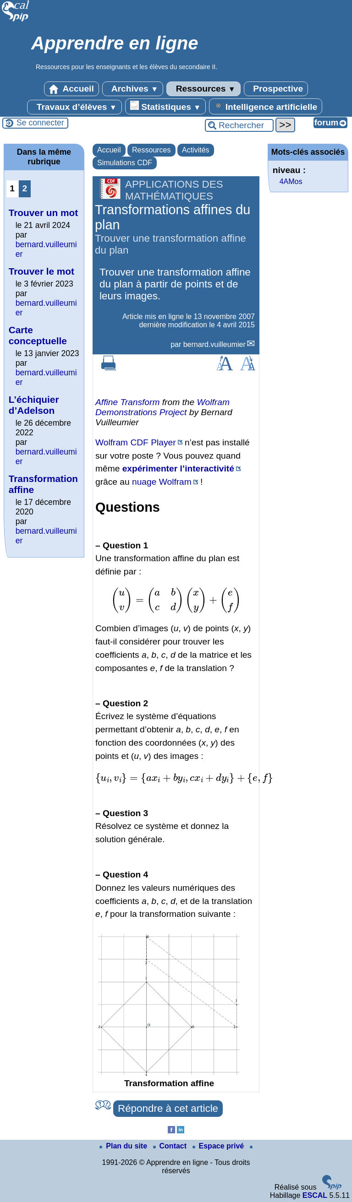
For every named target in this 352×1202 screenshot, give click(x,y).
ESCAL (314, 1195)
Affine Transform (127, 402)
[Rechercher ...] (239, 125)
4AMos (291, 181)
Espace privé (219, 1146)
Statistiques (165, 106)
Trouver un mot (43, 212)
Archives (132, 89)
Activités (195, 150)
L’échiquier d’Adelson (34, 405)
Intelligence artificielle (265, 106)
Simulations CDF (124, 163)
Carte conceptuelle (38, 335)
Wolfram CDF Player (135, 442)
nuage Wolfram (162, 482)
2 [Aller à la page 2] (24, 188)
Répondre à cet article (168, 1108)
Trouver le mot (41, 271)
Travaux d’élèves (74, 107)
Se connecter (40, 122)
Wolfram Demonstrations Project (162, 407)
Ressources (203, 89)
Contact (171, 1146)
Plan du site (124, 1146)
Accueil (71, 89)
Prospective (276, 89)
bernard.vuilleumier (214, 344)
